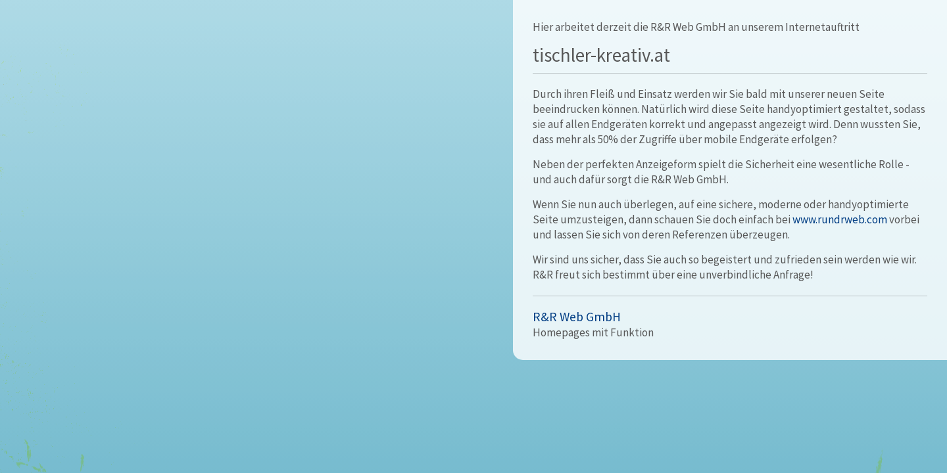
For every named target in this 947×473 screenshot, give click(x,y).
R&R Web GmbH (577, 317)
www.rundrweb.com (839, 219)
